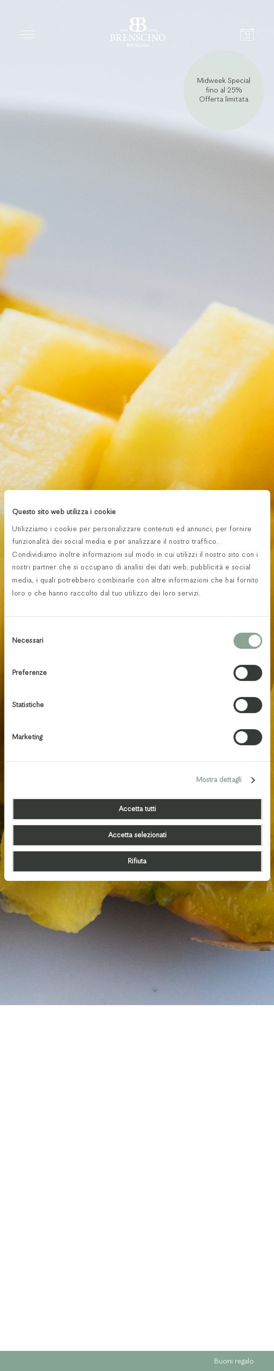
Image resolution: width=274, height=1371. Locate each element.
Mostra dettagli (219, 780)
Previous (221, 1323)
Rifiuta (137, 861)
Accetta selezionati (137, 835)
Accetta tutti (137, 809)
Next (248, 1323)
